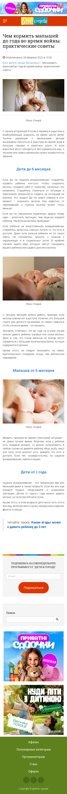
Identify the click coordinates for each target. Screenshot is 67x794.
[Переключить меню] (5, 21)
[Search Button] (57, 619)
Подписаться (33, 588)
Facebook (26, 780)
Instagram (33, 780)
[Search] (30, 619)
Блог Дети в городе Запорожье (21, 62)
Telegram (41, 780)
